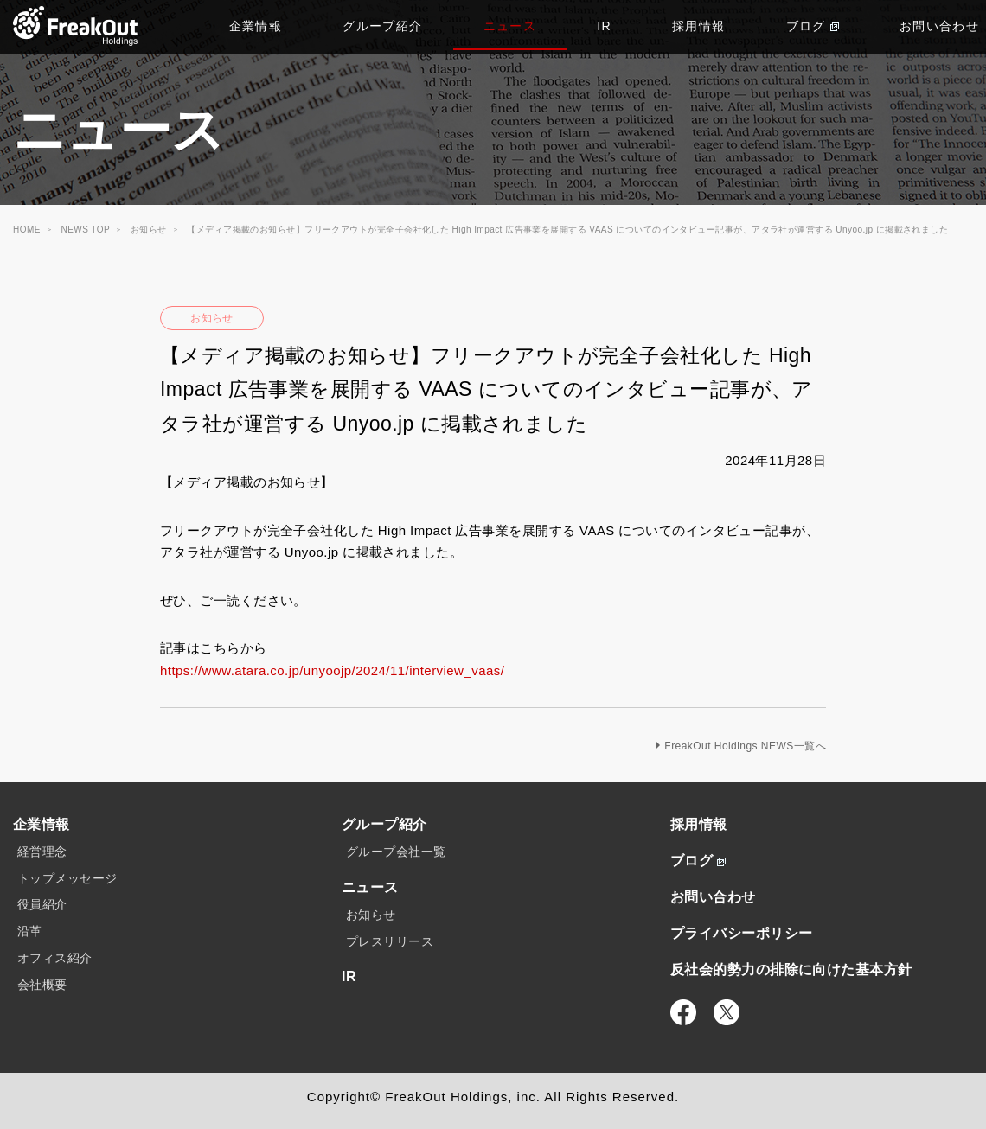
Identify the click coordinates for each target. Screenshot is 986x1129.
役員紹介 (42, 904)
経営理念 (42, 851)
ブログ (812, 26)
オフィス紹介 (55, 958)
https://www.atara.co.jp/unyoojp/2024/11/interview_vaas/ (332, 670)
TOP (75, 26)
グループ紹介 (382, 26)
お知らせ (212, 318)
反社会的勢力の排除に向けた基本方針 (791, 969)
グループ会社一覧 (396, 851)
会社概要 (42, 985)
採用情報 (699, 26)
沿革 (29, 931)
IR (604, 26)
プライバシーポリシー (741, 933)
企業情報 (256, 26)
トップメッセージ (67, 878)
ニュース (510, 26)
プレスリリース (389, 941)
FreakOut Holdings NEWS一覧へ (745, 746)
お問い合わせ (713, 897)
